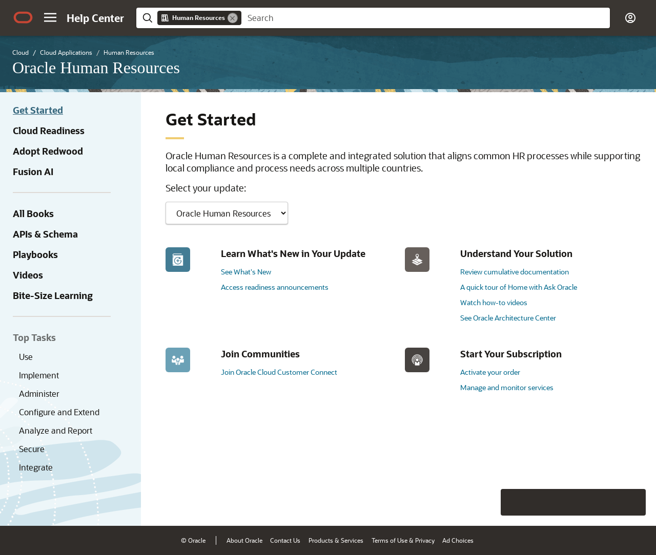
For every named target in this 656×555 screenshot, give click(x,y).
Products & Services (336, 540)
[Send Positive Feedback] (632, 502)
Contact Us (285, 540)
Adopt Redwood (48, 151)
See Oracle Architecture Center (508, 318)
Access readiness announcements (275, 287)
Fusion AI (33, 171)
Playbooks (35, 254)
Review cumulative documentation (514, 271)
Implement (39, 375)
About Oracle (244, 540)
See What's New (246, 271)
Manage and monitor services (507, 387)
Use (26, 356)
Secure (32, 448)
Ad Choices (458, 540)
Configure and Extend (59, 412)
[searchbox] (426, 18)
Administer (39, 393)
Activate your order (490, 372)
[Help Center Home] (95, 18)
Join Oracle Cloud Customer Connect (279, 372)
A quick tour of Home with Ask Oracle (518, 287)
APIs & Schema (45, 234)
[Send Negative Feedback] (605, 502)
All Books (33, 213)
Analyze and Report (55, 430)
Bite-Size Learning (53, 295)
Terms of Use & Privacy (403, 540)
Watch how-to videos (493, 302)
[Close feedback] (489, 502)
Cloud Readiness (49, 130)
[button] (50, 17)
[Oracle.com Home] (23, 17)
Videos (28, 275)
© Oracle (193, 540)
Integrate (36, 467)
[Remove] (232, 18)
